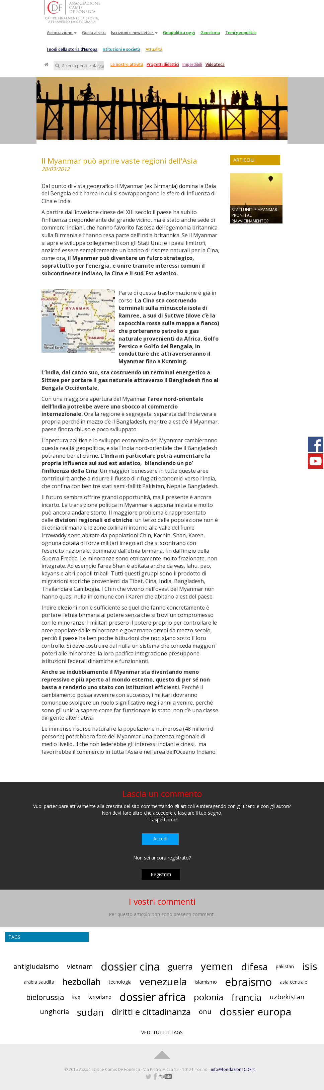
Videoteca (215, 64)
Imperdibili (192, 64)
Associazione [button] (62, 32)
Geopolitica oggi (179, 32)
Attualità (154, 49)
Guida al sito (94, 32)
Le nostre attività (126, 64)
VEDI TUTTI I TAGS (162, 1032)
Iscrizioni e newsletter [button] (134, 32)
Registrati (161, 874)
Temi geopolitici (240, 32)
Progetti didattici (163, 64)
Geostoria (210, 32)
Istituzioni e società (121, 49)
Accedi (160, 838)
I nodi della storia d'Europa (72, 49)
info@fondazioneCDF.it (233, 1069)
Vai (101, 66)
